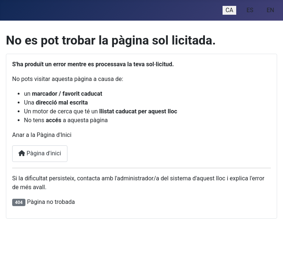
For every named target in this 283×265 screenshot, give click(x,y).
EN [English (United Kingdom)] (270, 10)
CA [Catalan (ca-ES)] (229, 10)
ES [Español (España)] (250, 10)
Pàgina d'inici (39, 153)
